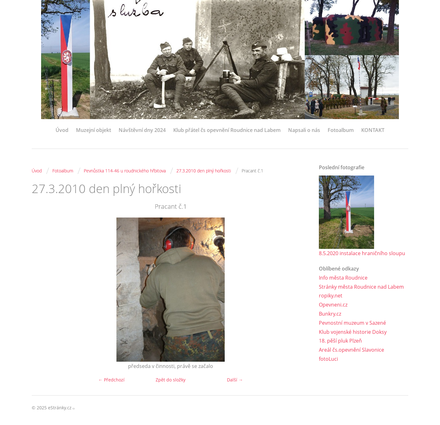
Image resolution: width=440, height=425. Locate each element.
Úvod (62, 130)
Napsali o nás (304, 130)
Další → (235, 380)
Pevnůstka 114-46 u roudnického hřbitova (125, 171)
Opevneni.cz (333, 304)
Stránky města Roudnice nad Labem (361, 286)
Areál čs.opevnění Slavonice (351, 349)
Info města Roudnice (343, 277)
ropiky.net (330, 295)
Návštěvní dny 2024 (142, 130)
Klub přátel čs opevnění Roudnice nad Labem (227, 130)
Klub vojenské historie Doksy (353, 331)
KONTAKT (372, 130)
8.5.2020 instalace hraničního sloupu (362, 253)
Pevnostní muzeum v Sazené (352, 322)
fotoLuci (328, 358)
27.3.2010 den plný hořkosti (203, 171)
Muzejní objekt (93, 130)
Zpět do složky (170, 380)
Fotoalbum (341, 130)
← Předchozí (111, 380)
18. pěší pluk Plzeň (340, 340)
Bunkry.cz (330, 313)
